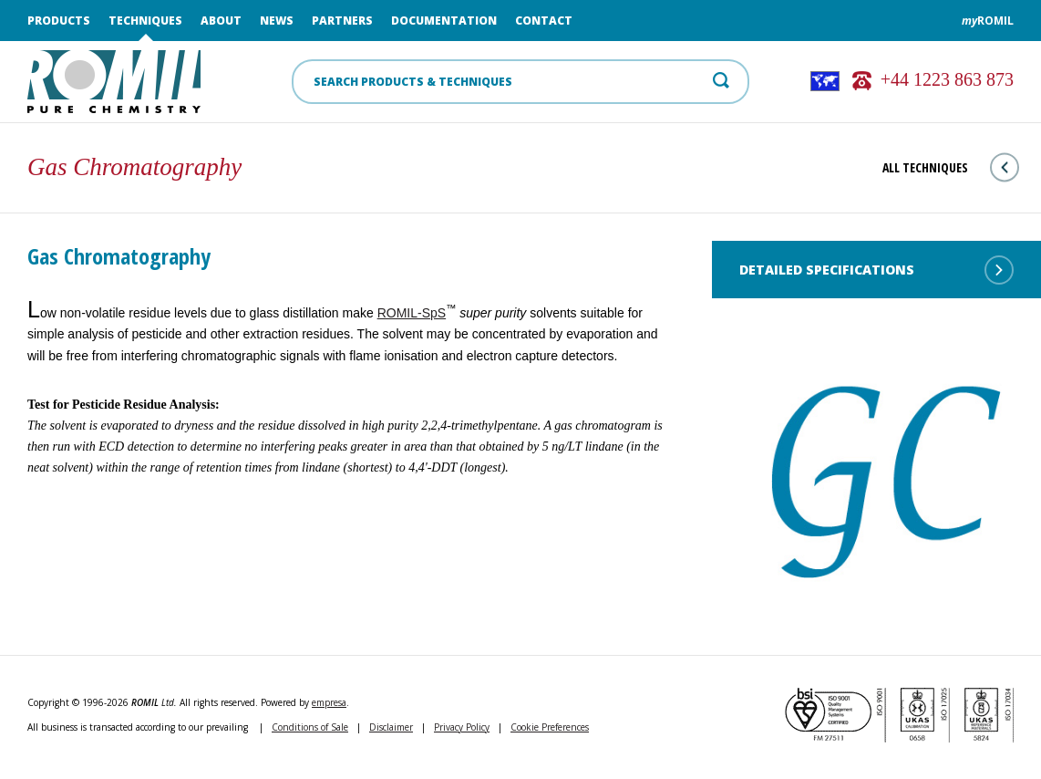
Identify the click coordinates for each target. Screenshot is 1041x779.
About (221, 20)
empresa (329, 702)
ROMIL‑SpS (411, 313)
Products (58, 20)
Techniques (145, 20)
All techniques (950, 167)
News (277, 20)
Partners (342, 20)
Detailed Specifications (876, 270)
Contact (543, 20)
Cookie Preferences (549, 727)
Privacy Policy (462, 727)
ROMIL (988, 20)
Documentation (444, 20)
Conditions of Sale (310, 727)
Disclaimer (391, 727)
